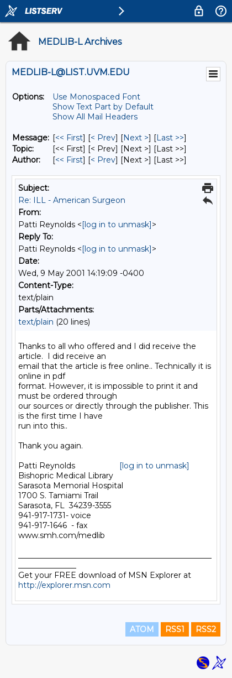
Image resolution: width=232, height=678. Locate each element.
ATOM (142, 629)
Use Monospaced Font (96, 97)
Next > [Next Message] (136, 138)
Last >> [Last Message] (170, 138)
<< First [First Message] (69, 138)
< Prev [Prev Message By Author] (103, 160)
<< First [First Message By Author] (69, 160)
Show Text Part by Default (103, 107)
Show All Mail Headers (95, 117)
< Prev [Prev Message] (103, 138)
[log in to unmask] (117, 225)
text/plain (36, 322)
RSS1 (174, 629)
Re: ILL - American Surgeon (71, 200)
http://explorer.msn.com (64, 585)
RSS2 (206, 629)
